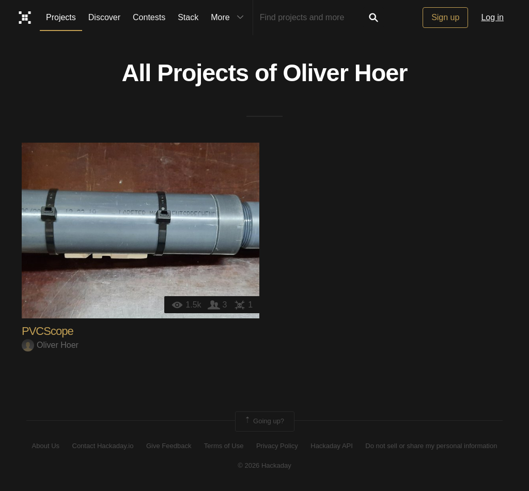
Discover (104, 17)
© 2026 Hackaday (264, 465)
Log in (492, 17)
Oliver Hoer (345, 72)
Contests (149, 17)
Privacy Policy (277, 446)
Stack (188, 17)
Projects (61, 17)
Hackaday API (331, 446)
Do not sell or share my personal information (431, 446)
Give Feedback (168, 446)
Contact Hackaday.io (103, 446)
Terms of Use (224, 446)
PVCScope (47, 331)
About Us (45, 446)
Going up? (264, 421)
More (229, 17)
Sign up (445, 17)
